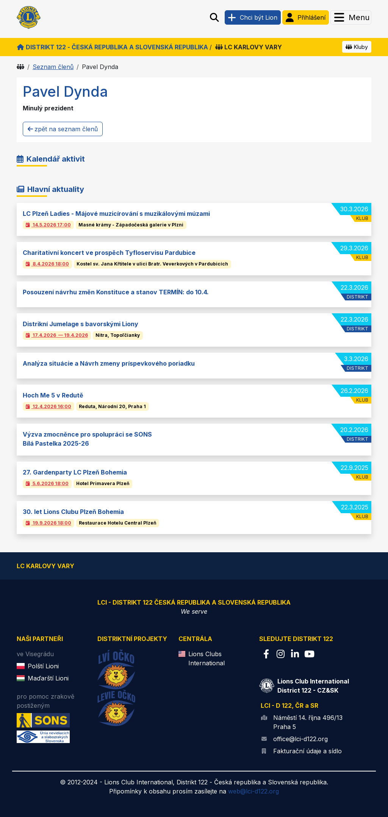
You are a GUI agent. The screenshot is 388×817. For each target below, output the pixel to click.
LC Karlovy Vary (248, 47)
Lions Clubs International (206, 658)
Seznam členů (53, 67)
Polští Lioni (43, 666)
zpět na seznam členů (63, 129)
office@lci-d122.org (300, 739)
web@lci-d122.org (253, 791)
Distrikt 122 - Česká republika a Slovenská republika (112, 47)
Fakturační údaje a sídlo (307, 751)
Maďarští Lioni (48, 678)
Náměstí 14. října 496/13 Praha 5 (308, 722)
